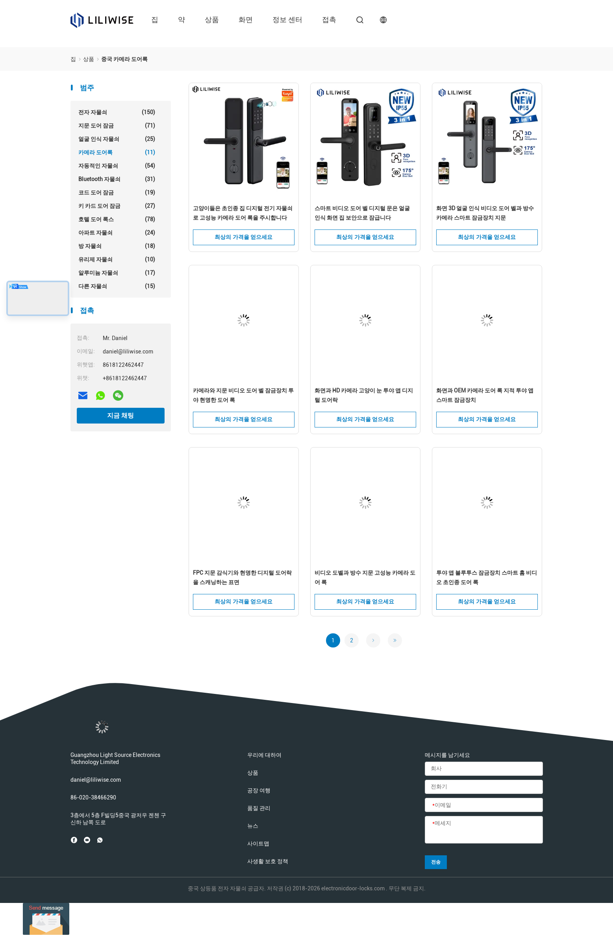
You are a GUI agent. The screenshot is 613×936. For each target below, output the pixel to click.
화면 (246, 19)
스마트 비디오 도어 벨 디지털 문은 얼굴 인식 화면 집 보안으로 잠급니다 (362, 213)
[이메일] (484, 805)
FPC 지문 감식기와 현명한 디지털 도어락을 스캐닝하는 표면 (242, 577)
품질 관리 (258, 808)
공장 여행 (258, 790)
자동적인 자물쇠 (116, 165)
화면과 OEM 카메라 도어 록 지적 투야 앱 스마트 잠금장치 (484, 395)
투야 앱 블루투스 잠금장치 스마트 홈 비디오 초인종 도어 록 (486, 577)
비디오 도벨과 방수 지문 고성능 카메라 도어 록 (365, 577)
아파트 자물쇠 (116, 232)
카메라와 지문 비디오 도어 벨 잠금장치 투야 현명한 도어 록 (243, 395)
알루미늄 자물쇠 (116, 272)
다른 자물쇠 (116, 286)
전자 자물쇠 (116, 112)
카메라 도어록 (116, 152)
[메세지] (484, 830)
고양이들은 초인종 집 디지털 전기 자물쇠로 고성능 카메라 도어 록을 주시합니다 (243, 213)
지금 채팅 (120, 415)
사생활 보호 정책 (267, 861)
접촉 (329, 19)
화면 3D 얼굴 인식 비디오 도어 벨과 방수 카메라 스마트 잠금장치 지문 (485, 213)
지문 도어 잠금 (116, 125)
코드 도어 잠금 (116, 192)
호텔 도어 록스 (116, 219)
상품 (212, 19)
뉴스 (252, 826)
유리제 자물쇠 (116, 259)
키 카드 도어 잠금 (116, 205)
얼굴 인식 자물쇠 (116, 138)
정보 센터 (287, 19)
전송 (436, 862)
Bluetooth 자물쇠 (116, 179)
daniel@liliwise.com (95, 780)
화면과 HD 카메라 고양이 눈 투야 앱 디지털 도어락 (364, 395)
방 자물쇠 (116, 246)
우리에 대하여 (264, 755)
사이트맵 (258, 843)
